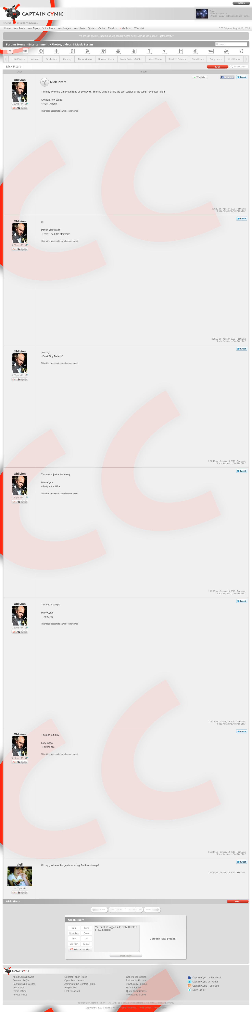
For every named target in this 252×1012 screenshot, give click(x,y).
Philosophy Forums (136, 980)
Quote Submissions (136, 991)
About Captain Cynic (23, 977)
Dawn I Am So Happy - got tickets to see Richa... (229, 13)
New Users (79, 28)
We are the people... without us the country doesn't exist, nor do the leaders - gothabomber (126, 36)
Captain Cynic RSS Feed (206, 985)
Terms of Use (20, 991)
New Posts (19, 28)
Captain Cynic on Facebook (207, 977)
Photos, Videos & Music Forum (72, 44)
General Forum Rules (75, 977)
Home (7, 28)
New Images (64, 28)
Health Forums (134, 987)
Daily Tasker (199, 990)
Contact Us (18, 987)
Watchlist (139, 28)
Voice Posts (49, 28)
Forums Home (15, 44)
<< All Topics (18, 58)
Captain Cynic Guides (24, 984)
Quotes (92, 28)
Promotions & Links (136, 994)
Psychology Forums (136, 984)
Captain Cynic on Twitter (205, 981)
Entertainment (38, 44)
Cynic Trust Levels (74, 980)
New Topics (34, 28)
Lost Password (72, 991)
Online (101, 28)
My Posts (125, 28)
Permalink (241, 209)
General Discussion (136, 977)
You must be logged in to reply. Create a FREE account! (117, 938)
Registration (70, 987)
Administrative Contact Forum (79, 984)
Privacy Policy (20, 994)
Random (112, 28)
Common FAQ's (21, 980)
